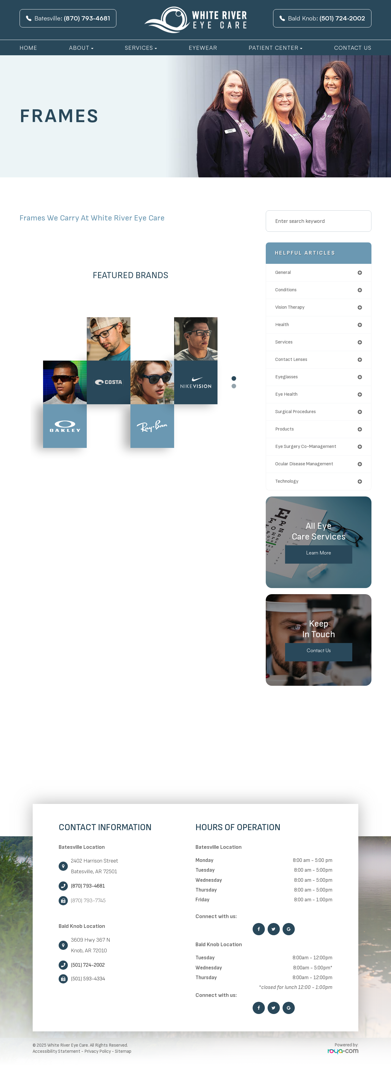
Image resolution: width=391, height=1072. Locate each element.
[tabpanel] (130, 382)
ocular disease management (308, 470)
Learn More (318, 560)
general (284, 273)
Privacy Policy (97, 1058)
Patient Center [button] (275, 47)
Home (28, 47)
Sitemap (123, 1058)
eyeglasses (288, 380)
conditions (288, 291)
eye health (287, 398)
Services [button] (141, 47)
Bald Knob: (322, 18)
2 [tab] (234, 386)
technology (288, 488)
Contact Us (352, 47)
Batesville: (68, 18)
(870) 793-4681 (88, 893)
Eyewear (203, 47)
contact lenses (293, 362)
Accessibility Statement (56, 1058)
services (285, 344)
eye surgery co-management (309, 452)
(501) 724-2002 (88, 972)
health (283, 326)
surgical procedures (298, 416)
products (285, 434)
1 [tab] (234, 378)
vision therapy (292, 308)
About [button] (81, 47)
